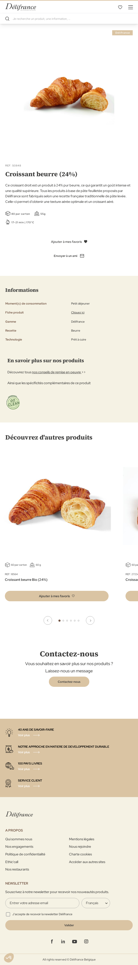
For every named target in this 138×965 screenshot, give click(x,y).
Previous (48, 620)
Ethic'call (11, 862)
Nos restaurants (17, 869)
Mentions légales (81, 839)
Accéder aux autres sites (87, 862)
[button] (57, 596)
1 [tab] (59, 620)
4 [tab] (71, 620)
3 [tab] (67, 620)
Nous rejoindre (80, 846)
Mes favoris (120, 7)
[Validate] (69, 925)
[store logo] (20, 6)
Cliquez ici (77, 312)
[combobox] (69, 19)
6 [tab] (78, 620)
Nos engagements (19, 846)
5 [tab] (75, 620)
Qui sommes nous (18, 839)
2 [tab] (63, 620)
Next (90, 620)
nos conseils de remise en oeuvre (56, 372)
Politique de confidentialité (25, 854)
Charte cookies (80, 854)
